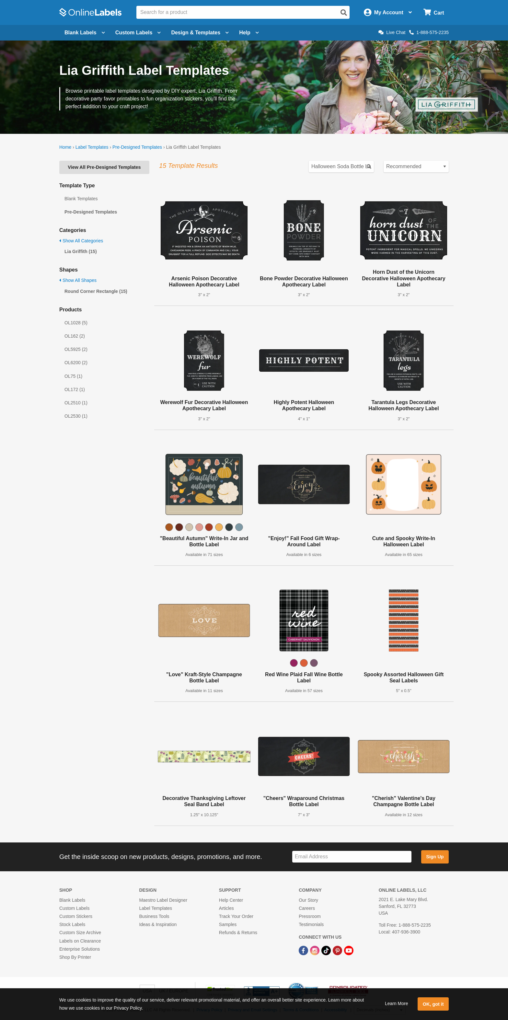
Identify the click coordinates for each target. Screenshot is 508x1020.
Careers (307, 908)
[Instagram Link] (315, 950)
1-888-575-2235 (429, 32)
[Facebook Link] (304, 950)
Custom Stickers (75, 916)
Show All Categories (81, 240)
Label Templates (92, 147)
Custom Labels (74, 908)
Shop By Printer (75, 957)
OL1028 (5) (75, 322)
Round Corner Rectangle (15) (95, 291)
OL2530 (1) (75, 416)
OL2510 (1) (75, 402)
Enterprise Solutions (79, 949)
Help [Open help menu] (249, 32)
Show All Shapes (78, 280)
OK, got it (433, 1004)
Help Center (231, 900)
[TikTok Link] (326, 950)
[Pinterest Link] (338, 950)
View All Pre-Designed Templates (104, 167)
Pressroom (310, 916)
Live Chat (391, 32)
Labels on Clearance (80, 941)
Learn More (396, 1003)
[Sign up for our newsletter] (351, 857)
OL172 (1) (74, 389)
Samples (228, 924)
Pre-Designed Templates (137, 147)
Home (65, 147)
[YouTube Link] (348, 950)
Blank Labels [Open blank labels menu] (84, 32)
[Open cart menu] (434, 12)
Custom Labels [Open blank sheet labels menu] (138, 32)
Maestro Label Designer (163, 900)
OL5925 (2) (75, 349)
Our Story (308, 900)
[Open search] (344, 12)
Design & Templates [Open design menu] (200, 32)
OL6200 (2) (75, 362)
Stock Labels (72, 924)
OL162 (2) (74, 336)
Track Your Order (236, 916)
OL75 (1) (73, 376)
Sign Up (435, 856)
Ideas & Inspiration (158, 924)
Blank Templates (81, 198)
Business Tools (154, 916)
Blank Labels (72, 900)
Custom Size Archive (80, 932)
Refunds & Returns (238, 932)
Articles (226, 908)
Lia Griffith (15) (80, 251)
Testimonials (311, 924)
